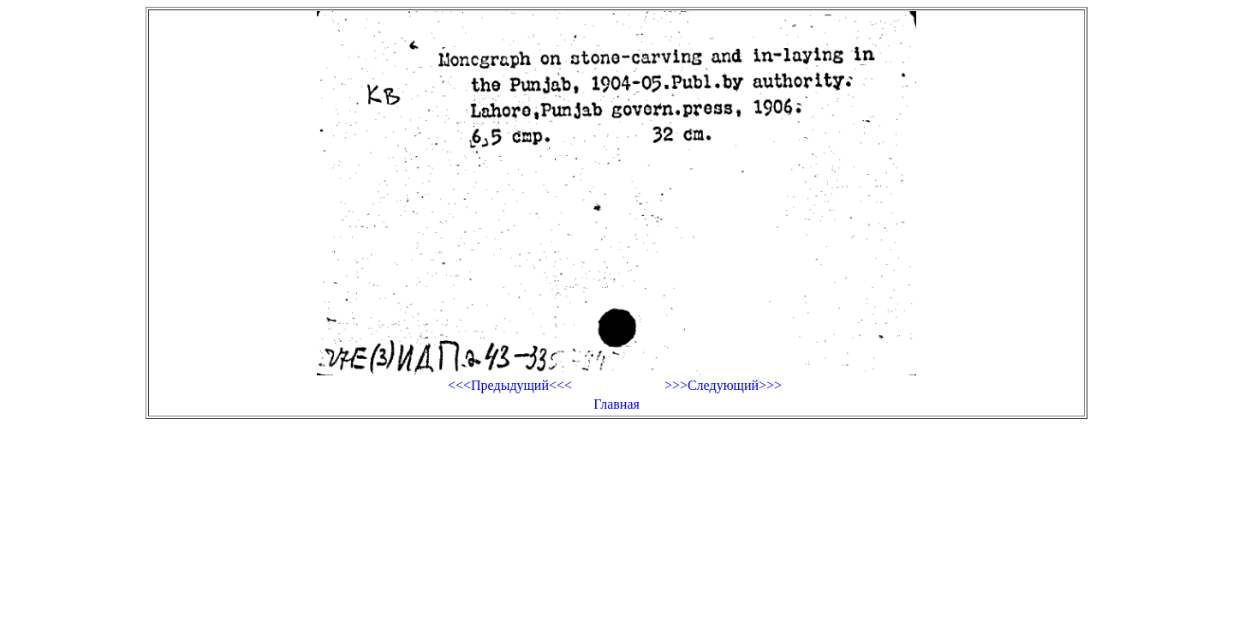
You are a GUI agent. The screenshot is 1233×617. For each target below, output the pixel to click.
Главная (616, 404)
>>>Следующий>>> (723, 385)
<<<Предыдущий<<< (510, 385)
